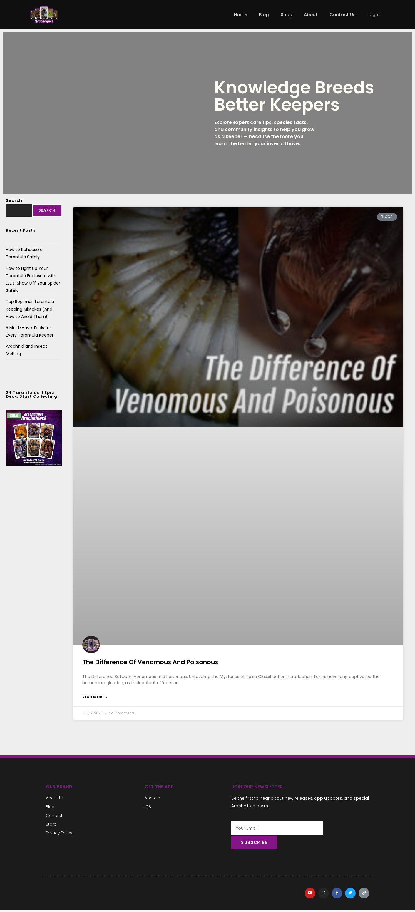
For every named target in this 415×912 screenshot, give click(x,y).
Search (14, 200)
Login (373, 14)
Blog (264, 14)
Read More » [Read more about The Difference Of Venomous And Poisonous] (94, 697)
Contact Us (342, 14)
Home (240, 14)
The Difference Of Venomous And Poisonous (150, 662)
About (311, 14)
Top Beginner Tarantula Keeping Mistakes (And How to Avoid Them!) (30, 309)
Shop (286, 14)
